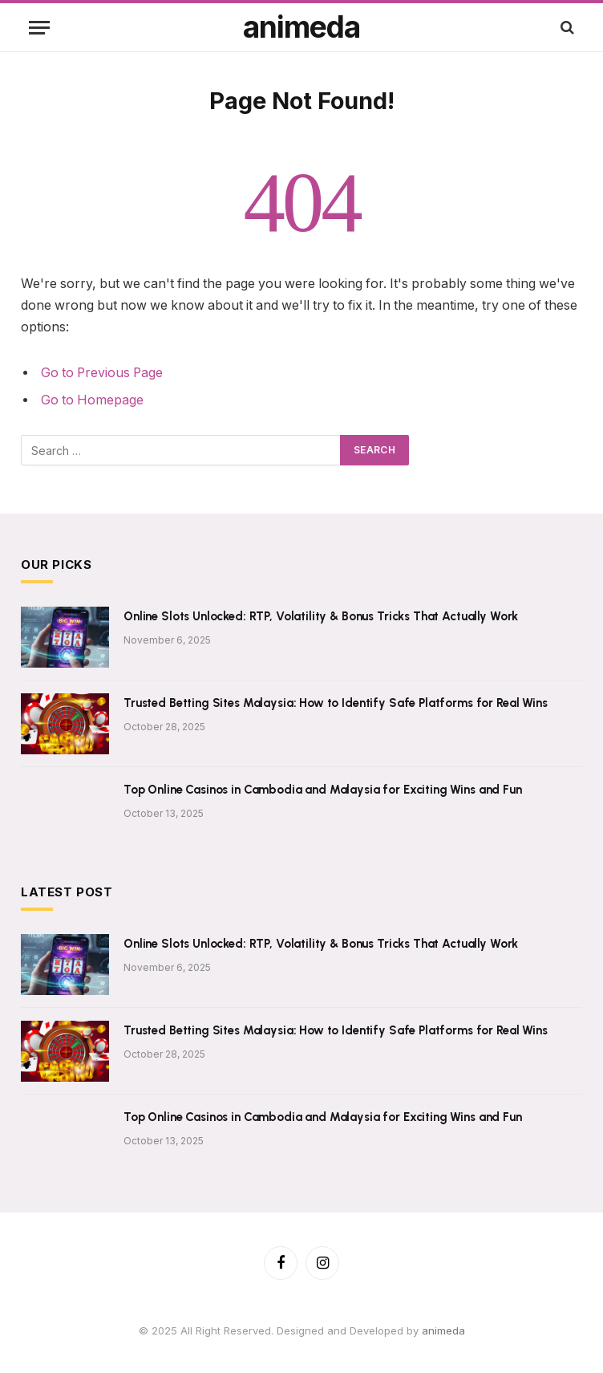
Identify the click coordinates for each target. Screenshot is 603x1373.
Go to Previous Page (102, 372)
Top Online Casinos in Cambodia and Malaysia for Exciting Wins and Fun (322, 789)
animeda (443, 1330)
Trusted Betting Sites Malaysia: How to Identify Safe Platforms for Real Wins (335, 703)
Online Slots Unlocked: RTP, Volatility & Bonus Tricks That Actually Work (320, 616)
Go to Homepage (92, 400)
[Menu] (39, 28)
